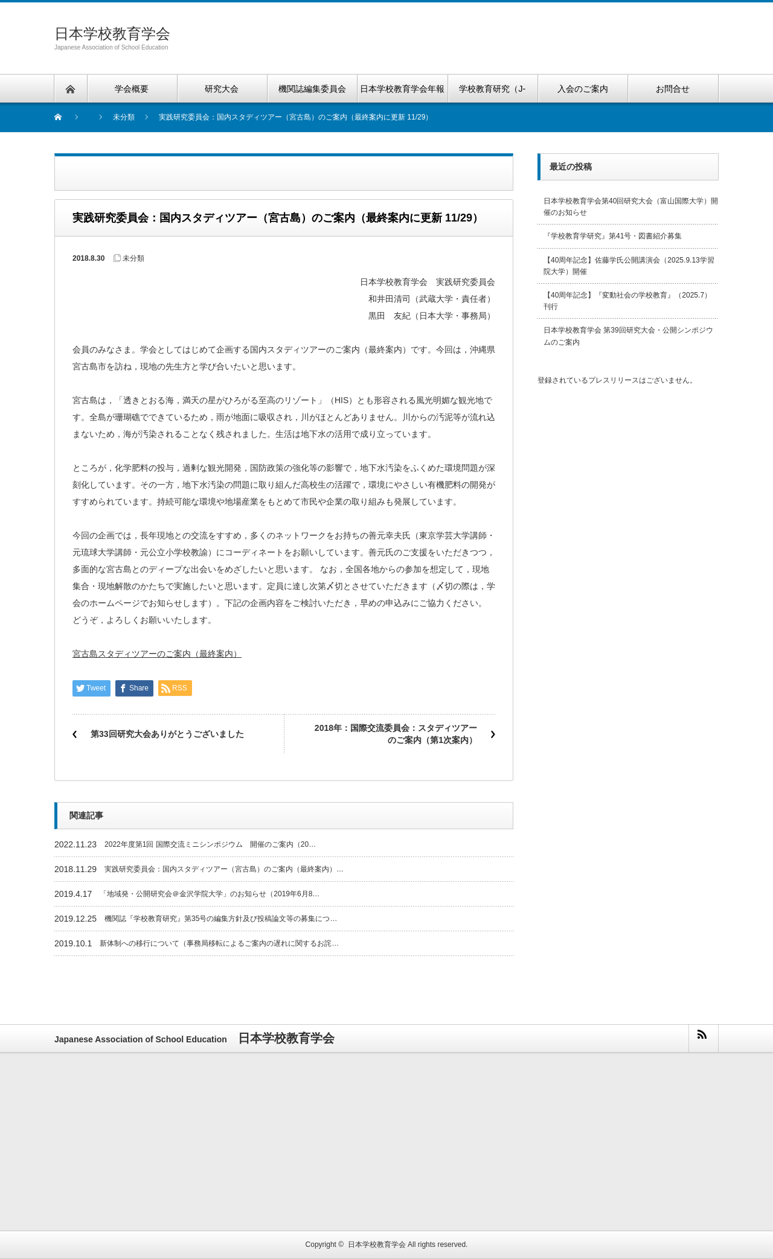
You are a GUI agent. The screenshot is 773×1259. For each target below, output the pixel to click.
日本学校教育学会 (112, 33)
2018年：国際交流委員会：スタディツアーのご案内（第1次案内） (396, 734)
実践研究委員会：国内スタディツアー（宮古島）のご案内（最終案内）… (224, 869)
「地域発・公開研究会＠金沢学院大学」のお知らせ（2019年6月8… (209, 894)
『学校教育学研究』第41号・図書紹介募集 (613, 236)
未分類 (133, 258)
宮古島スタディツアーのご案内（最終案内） (157, 653)
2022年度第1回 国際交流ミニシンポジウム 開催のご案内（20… (210, 844)
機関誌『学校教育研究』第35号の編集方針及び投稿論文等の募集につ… (220, 918)
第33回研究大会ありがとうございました (167, 734)
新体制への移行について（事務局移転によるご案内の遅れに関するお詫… (219, 943)
